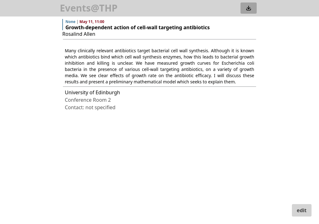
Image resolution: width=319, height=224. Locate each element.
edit (302, 210)
